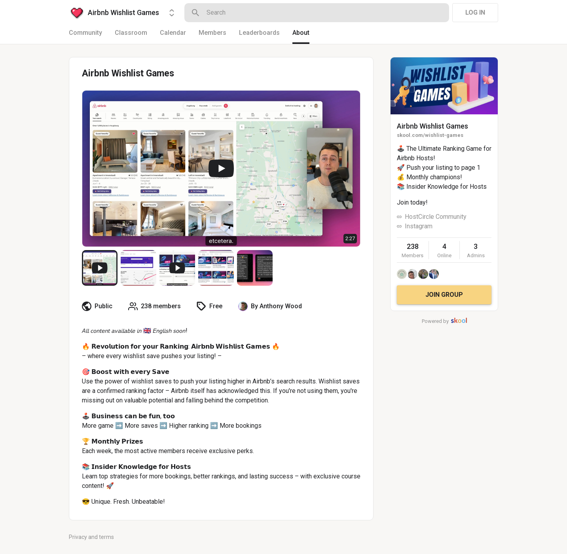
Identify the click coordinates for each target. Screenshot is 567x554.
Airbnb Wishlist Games (432, 126)
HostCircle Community (435, 216)
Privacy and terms (91, 537)
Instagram (418, 226)
